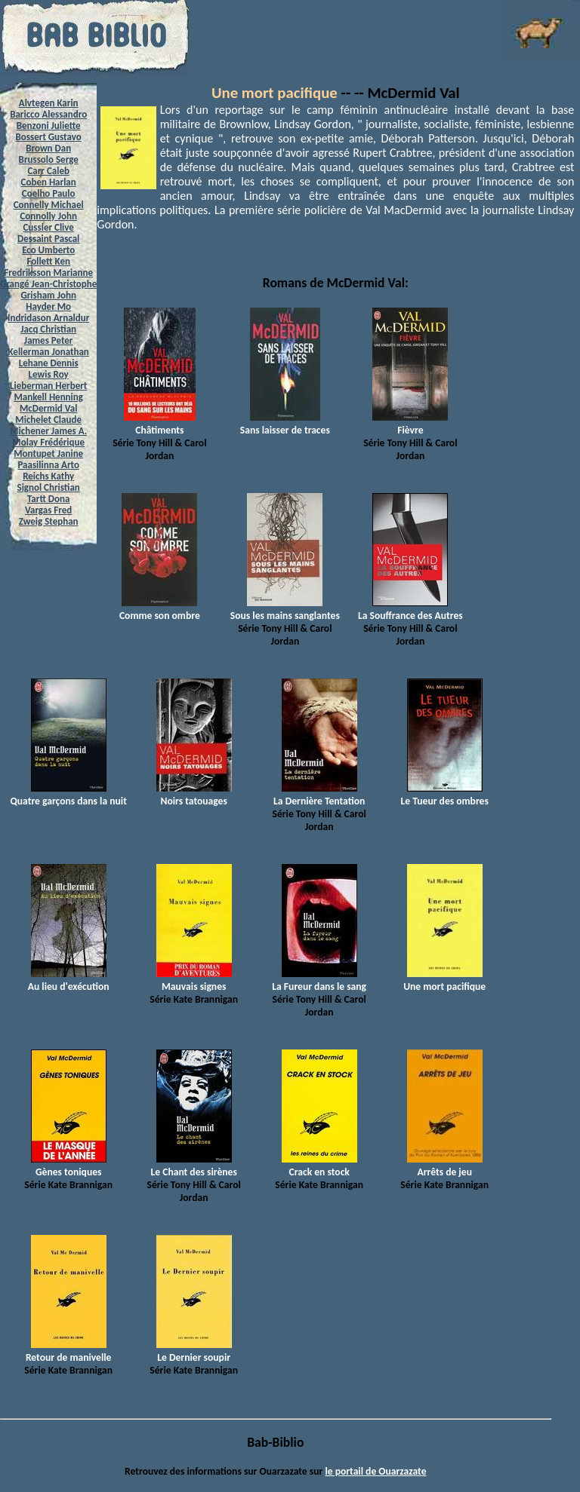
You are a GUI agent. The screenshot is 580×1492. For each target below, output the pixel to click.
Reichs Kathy (48, 476)
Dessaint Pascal (48, 238)
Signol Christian (48, 487)
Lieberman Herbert (48, 385)
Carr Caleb (48, 170)
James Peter (48, 340)
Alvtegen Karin (49, 103)
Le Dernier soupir (194, 1351)
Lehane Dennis (49, 363)
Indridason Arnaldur (48, 317)
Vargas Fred (48, 510)
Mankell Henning (48, 397)
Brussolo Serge (49, 159)
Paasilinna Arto (48, 464)
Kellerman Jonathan (48, 351)
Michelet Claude (48, 419)
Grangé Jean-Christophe (48, 284)
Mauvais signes (194, 980)
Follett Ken (48, 261)
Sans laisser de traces (285, 424)
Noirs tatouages (194, 794)
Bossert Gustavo (49, 136)
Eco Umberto (48, 250)
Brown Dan (48, 148)
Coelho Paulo (49, 193)
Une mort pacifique (274, 93)
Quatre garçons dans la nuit (69, 794)
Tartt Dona (48, 498)
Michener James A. (48, 431)
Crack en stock (319, 1165)
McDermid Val (48, 408)
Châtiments (160, 424)
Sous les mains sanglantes (285, 609)
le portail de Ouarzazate (375, 1471)
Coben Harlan (48, 182)
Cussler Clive (48, 227)
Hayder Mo (48, 306)
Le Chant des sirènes (194, 1165)
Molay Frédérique (48, 442)
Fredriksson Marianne (48, 272)
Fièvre (410, 424)
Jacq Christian (48, 329)
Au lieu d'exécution (69, 980)
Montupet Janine (48, 453)
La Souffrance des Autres (410, 609)
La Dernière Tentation (319, 794)
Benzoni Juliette (49, 125)
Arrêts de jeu (445, 1165)
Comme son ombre (159, 609)
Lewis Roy (49, 374)
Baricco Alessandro (48, 114)
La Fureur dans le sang (319, 980)
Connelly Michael (49, 204)
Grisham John (48, 295)
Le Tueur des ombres (445, 794)
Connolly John (48, 216)
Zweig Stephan (49, 521)
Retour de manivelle (69, 1351)
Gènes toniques (68, 1165)
